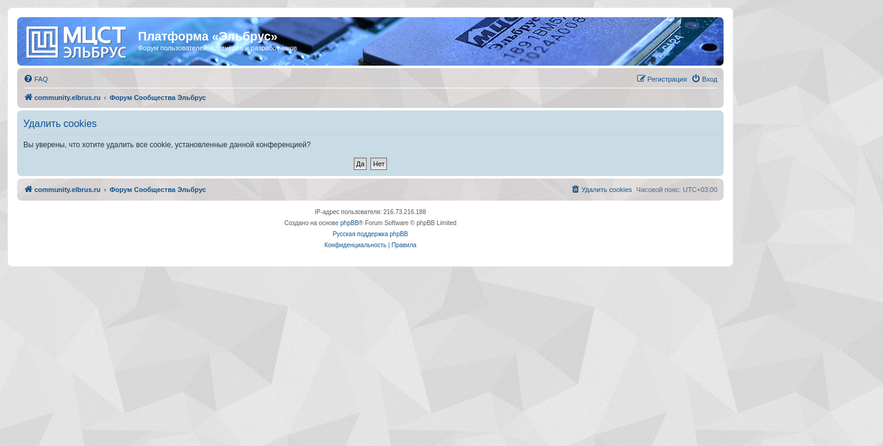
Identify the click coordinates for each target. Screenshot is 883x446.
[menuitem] (35, 79)
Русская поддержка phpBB (370, 234)
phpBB (349, 223)
